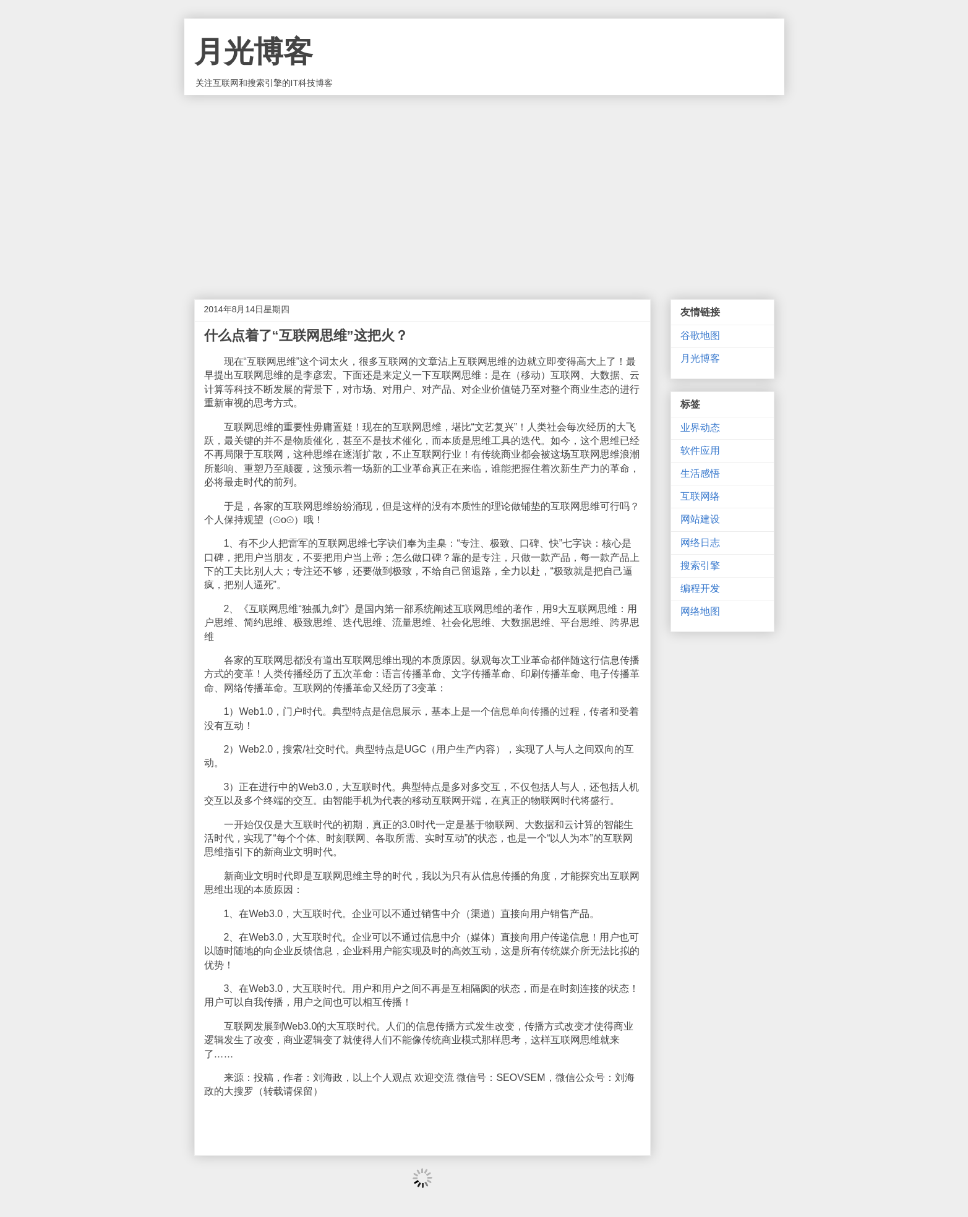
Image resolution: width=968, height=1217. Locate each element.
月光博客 (253, 51)
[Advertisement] (484, 188)
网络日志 (700, 542)
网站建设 (700, 519)
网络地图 (700, 611)
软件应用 (700, 450)
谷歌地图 (700, 335)
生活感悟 (700, 473)
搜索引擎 (700, 565)
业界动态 (700, 427)
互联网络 (700, 496)
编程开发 (700, 588)
